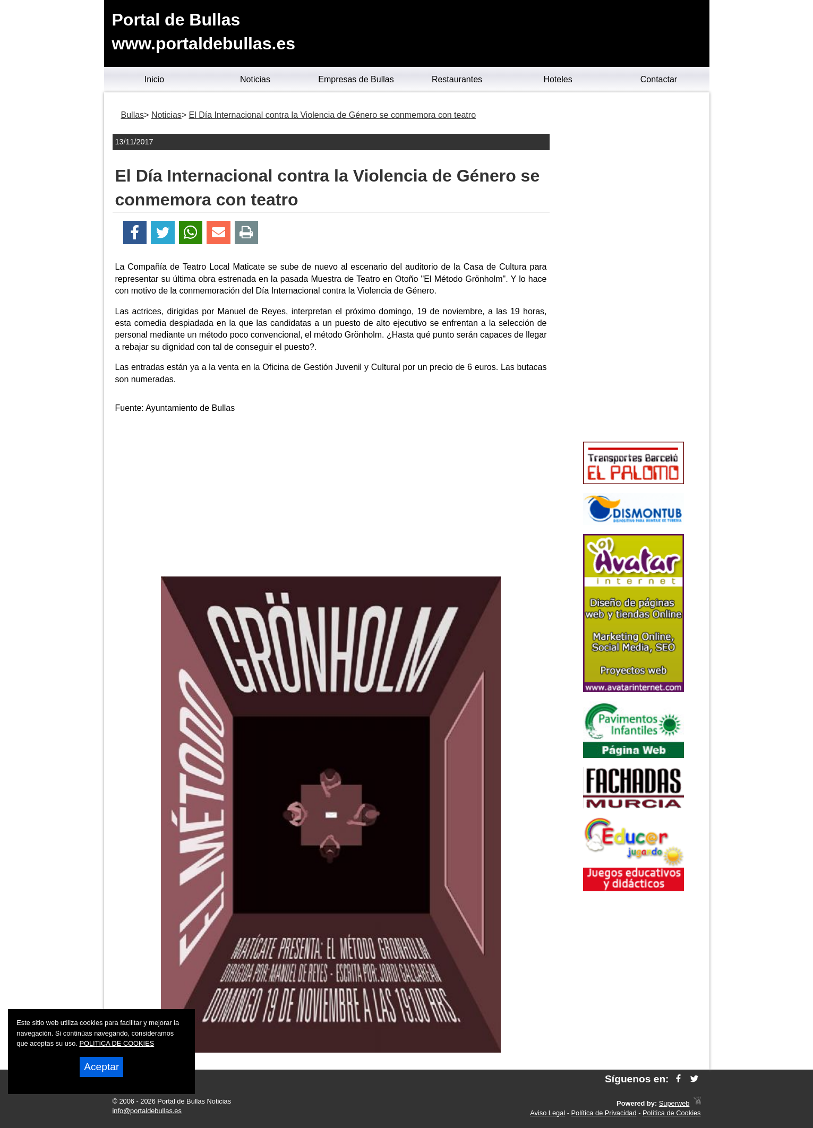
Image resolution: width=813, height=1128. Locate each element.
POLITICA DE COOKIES (116, 1043)
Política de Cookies (672, 1113)
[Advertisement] (331, 497)
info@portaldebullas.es (147, 1111)
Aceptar (101, 1066)
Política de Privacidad (604, 1113)
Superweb (674, 1103)
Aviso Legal (547, 1113)
